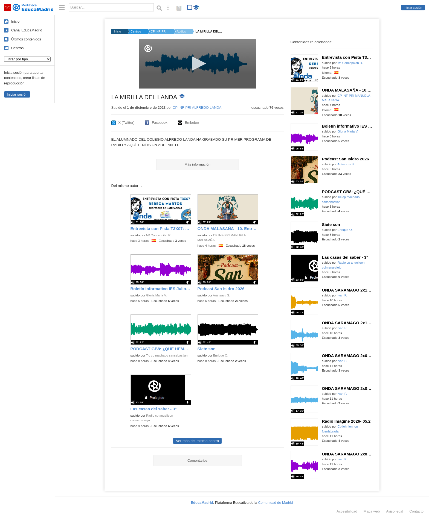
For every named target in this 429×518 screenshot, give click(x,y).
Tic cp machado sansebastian (166, 355)
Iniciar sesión (413, 7)
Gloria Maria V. (156, 295)
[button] (197, 63)
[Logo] (148, 48)
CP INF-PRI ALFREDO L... (159, 31)
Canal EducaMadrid (26, 30)
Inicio (15, 21)
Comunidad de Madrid (275, 503)
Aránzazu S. (221, 295)
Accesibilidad (347, 511)
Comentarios (197, 460)
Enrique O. (220, 355)
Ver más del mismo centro (197, 441)
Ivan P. (342, 295)
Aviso (394, 511)
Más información (197, 164)
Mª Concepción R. (159, 235)
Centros (17, 48)
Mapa (372, 511)
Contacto (416, 511)
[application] (197, 64)
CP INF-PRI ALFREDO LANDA (197, 107)
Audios (181, 31)
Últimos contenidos (26, 39)
